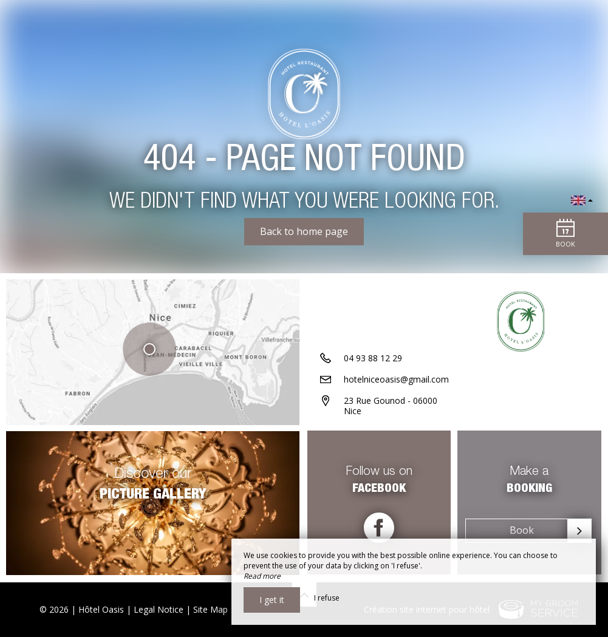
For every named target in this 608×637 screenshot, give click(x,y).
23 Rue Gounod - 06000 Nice (390, 407)
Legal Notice (158, 609)
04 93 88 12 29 (373, 359)
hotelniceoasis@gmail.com (396, 380)
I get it (271, 599)
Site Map (210, 609)
